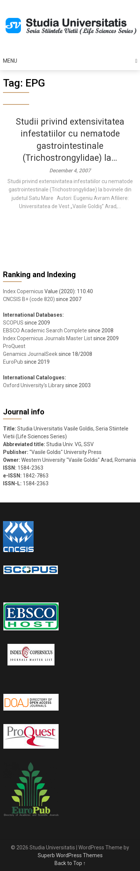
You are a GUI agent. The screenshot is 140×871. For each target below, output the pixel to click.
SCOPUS (13, 323)
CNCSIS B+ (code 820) (29, 299)
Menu (10, 61)
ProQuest (14, 346)
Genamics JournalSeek (30, 354)
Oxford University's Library (33, 385)
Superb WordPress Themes (70, 855)
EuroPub (13, 362)
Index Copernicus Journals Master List (47, 338)
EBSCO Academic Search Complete (45, 330)
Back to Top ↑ (70, 863)
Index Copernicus (23, 291)
